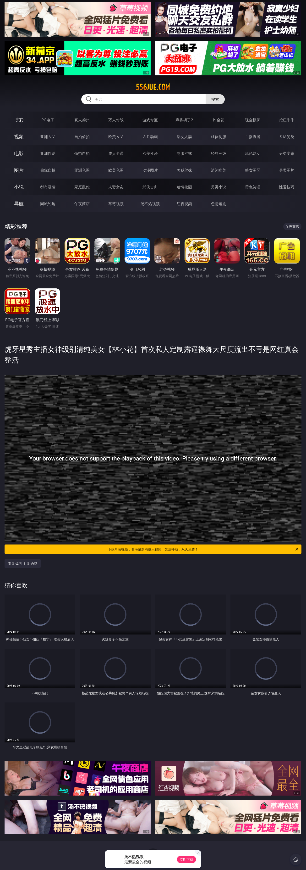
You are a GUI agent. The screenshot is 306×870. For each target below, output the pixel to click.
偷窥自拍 (47, 170)
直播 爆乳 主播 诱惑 (22, 563)
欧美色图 (116, 170)
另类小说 (218, 187)
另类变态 (286, 153)
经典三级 (218, 153)
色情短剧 (218, 203)
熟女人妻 (184, 136)
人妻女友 (116, 187)
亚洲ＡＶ (47, 136)
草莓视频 (116, 203)
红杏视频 (184, 203)
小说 (19, 187)
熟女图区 (252, 170)
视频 (19, 136)
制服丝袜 (184, 153)
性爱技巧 (286, 187)
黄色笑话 (252, 187)
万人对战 (116, 120)
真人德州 (82, 120)
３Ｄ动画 (150, 136)
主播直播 (252, 136)
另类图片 (286, 170)
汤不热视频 (150, 203)
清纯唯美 (218, 170)
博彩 (19, 120)
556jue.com (153, 87)
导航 (19, 203)
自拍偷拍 (82, 136)
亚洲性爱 (47, 153)
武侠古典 (150, 187)
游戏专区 (150, 120)
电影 (19, 153)
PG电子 (47, 120)
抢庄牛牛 (286, 120)
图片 (19, 170)
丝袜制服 (218, 136)
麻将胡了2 (184, 120)
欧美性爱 (150, 153)
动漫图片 (150, 170)
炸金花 (218, 120)
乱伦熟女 (252, 153)
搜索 (215, 99)
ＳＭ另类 (286, 136)
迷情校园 (184, 187)
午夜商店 (82, 203)
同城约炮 (47, 203)
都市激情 (47, 187)
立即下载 (186, 859)
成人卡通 (116, 153)
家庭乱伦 (82, 187)
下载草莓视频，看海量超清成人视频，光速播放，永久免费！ (203, 549)
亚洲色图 (82, 170)
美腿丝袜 (184, 170)
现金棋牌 (252, 120)
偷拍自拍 (82, 153)
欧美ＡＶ (116, 136)
